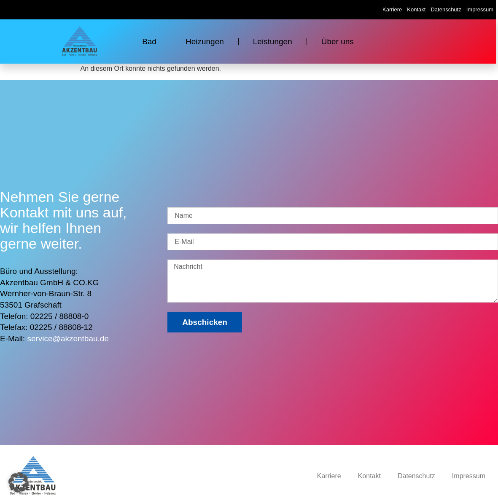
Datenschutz (446, 9)
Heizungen (205, 41)
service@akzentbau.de (68, 338)
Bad (149, 41)
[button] (18, 482)
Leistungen (272, 41)
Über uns (337, 41)
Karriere (392, 9)
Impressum (479, 9)
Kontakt (416, 9)
